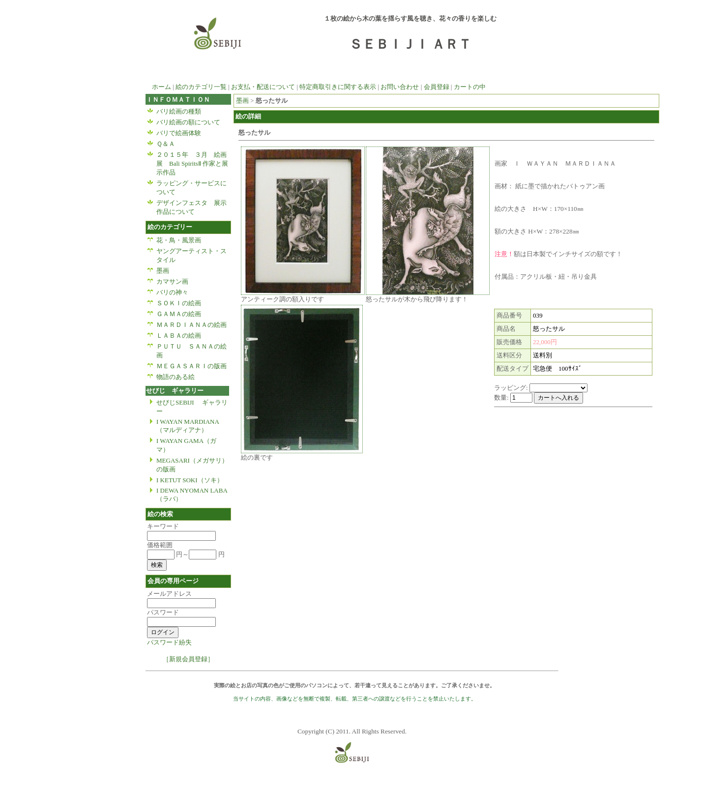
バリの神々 (172, 292)
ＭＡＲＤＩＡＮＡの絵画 (191, 324)
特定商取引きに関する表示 (337, 86)
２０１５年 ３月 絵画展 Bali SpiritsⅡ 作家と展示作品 (192, 163)
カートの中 (470, 86)
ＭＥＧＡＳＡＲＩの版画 (191, 366)
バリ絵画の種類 (178, 111)
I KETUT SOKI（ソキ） (189, 480)
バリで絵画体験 (178, 133)
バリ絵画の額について (188, 122)
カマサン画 (175, 281)
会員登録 (436, 86)
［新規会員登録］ (188, 659)
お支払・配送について (263, 86)
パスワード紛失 (169, 642)
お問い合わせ (400, 86)
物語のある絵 (175, 377)
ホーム (158, 86)
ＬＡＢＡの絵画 (178, 335)
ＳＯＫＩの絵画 (178, 303)
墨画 (162, 270)
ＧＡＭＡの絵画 (178, 314)
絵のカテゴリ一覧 (201, 86)
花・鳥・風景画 (181, 240)
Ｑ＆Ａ (165, 143)
